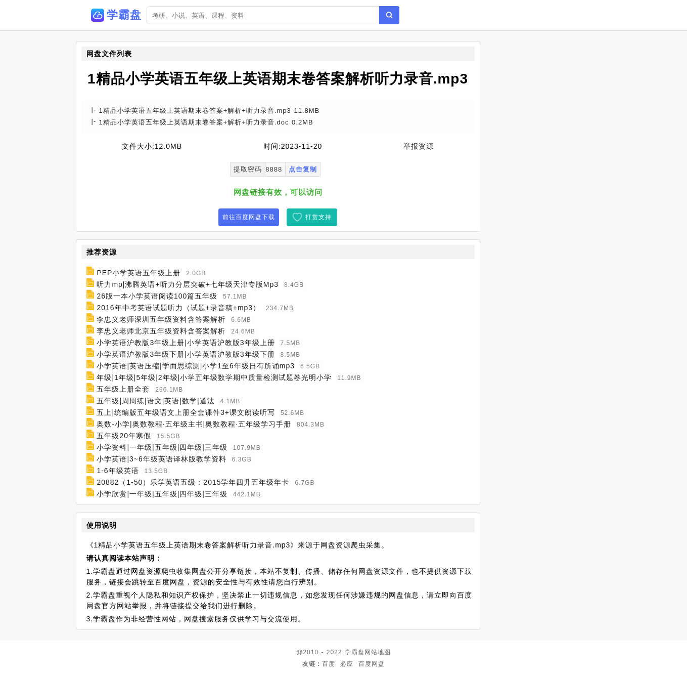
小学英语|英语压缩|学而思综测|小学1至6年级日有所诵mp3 (196, 366)
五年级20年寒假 (124, 436)
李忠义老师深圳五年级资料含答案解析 (161, 319)
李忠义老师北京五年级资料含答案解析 (161, 331)
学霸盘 (354, 652)
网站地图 (377, 652)
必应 (346, 663)
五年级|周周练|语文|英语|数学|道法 (155, 401)
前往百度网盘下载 (248, 217)
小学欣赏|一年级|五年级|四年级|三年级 (162, 494)
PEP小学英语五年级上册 (138, 273)
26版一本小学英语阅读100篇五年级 (157, 296)
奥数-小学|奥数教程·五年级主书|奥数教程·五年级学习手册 (194, 424)
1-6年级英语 (118, 471)
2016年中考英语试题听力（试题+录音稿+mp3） (178, 308)
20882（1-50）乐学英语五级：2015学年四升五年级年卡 (193, 482)
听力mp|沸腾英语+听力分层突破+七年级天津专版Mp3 (188, 284)
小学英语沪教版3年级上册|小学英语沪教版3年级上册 (185, 343)
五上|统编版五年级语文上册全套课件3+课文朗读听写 (186, 412)
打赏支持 (318, 217)
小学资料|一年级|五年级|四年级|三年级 (162, 447)
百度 (328, 663)
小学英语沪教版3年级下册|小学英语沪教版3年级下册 (185, 354)
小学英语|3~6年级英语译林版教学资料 (161, 459)
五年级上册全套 (123, 389)
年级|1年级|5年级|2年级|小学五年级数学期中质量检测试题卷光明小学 (214, 377)
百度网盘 (371, 663)
